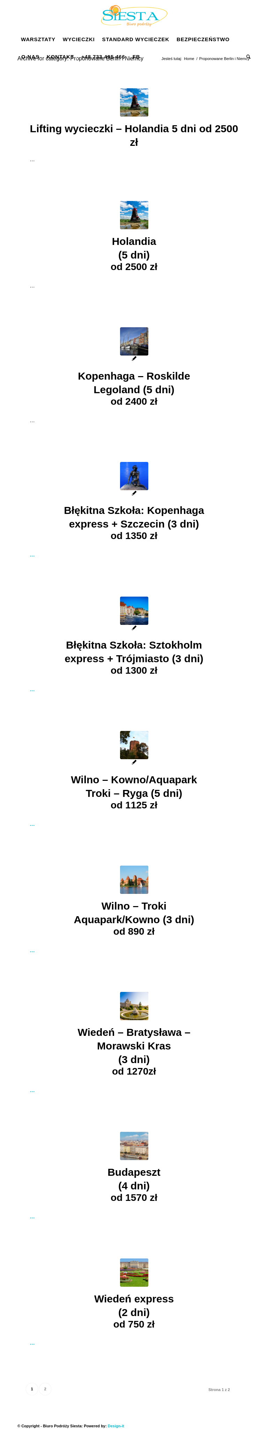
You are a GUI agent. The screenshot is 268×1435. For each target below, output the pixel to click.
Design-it (116, 1426)
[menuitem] (38, 39)
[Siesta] (134, 15)
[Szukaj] (247, 57)
